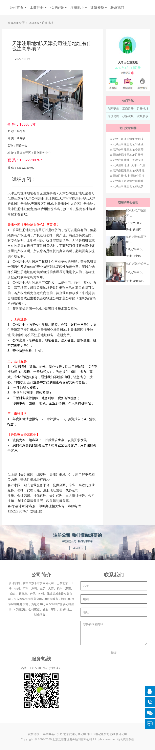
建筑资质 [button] (98, 7)
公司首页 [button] (18, 7)
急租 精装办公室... (137, 263)
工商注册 (128, 108)
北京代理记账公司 (74, 734)
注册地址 (47, 23)
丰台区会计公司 (53, 734)
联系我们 (117, 7)
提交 (114, 652)
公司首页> (34, 23)
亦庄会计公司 (118, 734)
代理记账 (113, 108)
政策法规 (128, 116)
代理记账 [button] (58, 7)
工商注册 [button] (38, 7)
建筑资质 (113, 116)
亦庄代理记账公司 (98, 734)
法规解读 (142, 116)
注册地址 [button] (78, 7)
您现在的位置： (18, 23)
